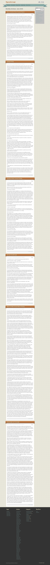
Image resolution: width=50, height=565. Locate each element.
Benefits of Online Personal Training (14, 178)
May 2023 (17, 515)
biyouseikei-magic (17, 14)
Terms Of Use (8, 515)
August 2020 (18, 524)
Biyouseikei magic (11, 2)
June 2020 (17, 526)
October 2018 (18, 541)
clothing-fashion (28, 512)
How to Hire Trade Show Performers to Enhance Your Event (39, 16)
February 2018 (18, 549)
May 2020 (17, 527)
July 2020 (17, 525)
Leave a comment (30, 58)
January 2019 (18, 538)
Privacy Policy (8, 513)
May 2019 (17, 535)
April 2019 (17, 536)
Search (42, 9)
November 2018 (18, 540)
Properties (27, 516)
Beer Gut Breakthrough (12, 254)
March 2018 (18, 548)
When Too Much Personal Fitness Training (16, 306)
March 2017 (18, 555)
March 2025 (18, 512)
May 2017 (17, 553)
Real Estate (27, 517)
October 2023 (18, 513)
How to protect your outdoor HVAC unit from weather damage (40, 13)
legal (27, 514)
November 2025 (18, 511)
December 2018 (18, 539)
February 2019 (18, 537)
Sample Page (8, 514)
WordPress (37, 512)
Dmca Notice (8, 512)
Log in (37, 511)
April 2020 (17, 528)
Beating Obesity (10, 61)
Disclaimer (8, 511)
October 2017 (18, 550)
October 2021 (18, 516)
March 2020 (18, 529)
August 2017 (18, 551)
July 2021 (17, 517)
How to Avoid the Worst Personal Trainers (16, 12)
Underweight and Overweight (13, 422)
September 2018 (18, 542)
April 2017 (17, 554)
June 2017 (17, 552)
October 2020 (18, 522)
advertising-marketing (29, 511)
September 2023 (18, 514)
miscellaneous (28, 515)
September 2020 (18, 523)
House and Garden (28, 513)
